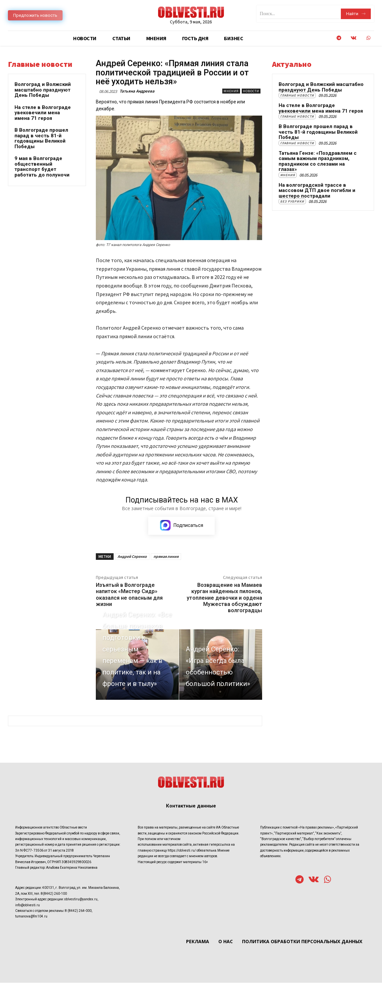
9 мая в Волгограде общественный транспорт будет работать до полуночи (41, 166)
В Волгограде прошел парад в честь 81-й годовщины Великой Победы (41, 138)
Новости (251, 91)
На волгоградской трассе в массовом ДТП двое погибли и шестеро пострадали (317, 190)
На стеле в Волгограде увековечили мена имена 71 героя (42, 112)
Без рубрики (292, 201)
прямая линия (165, 556)
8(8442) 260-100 (54, 893)
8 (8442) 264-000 (78, 911)
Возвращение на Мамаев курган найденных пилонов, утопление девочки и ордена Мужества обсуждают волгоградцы (224, 598)
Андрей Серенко (132, 556)
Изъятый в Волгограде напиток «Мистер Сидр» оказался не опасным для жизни (129, 594)
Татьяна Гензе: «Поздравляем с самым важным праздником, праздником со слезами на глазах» (318, 161)
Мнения (231, 91)
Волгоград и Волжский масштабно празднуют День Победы (42, 89)
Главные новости (297, 95)
